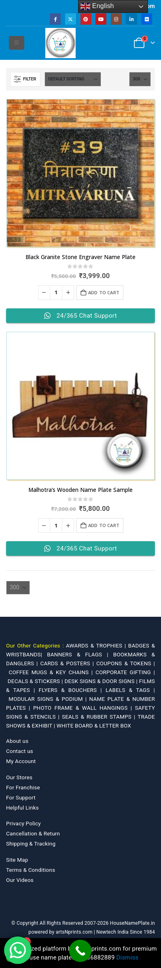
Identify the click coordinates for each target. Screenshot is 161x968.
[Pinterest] (85, 18)
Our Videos (20, 880)
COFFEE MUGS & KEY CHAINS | (52, 672)
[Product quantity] (56, 292)
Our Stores (19, 777)
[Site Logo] (60, 43)
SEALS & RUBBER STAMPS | (100, 716)
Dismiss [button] (128, 957)
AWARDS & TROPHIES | (96, 645)
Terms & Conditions (30, 870)
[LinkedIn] (131, 18)
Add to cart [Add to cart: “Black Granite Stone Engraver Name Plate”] (103, 292)
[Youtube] (100, 18)
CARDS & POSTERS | (68, 663)
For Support (21, 797)
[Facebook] (55, 18)
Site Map (17, 859)
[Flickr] (146, 18)
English (97, 6)
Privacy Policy (23, 823)
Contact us (19, 751)
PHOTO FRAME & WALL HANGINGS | (84, 707)
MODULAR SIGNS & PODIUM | (48, 699)
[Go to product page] (80, 173)
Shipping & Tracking (30, 843)
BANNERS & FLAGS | (80, 654)
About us (17, 741)
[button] (16, 43)
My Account (21, 761)
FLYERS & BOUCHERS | (72, 690)
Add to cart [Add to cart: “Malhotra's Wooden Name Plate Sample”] (103, 525)
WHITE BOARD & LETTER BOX (94, 725)
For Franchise (23, 787)
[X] (70, 18)
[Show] (140, 79)
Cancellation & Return (33, 833)
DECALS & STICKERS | (36, 681)
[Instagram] (116, 18)
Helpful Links (22, 807)
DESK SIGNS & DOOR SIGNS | (101, 681)
